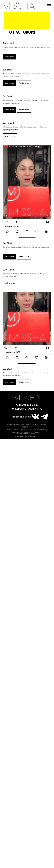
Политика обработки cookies (25, 433)
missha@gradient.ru (27, 408)
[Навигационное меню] (49, 5)
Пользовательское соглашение (25, 436)
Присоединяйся (21, 416)
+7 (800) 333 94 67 (27, 404)
